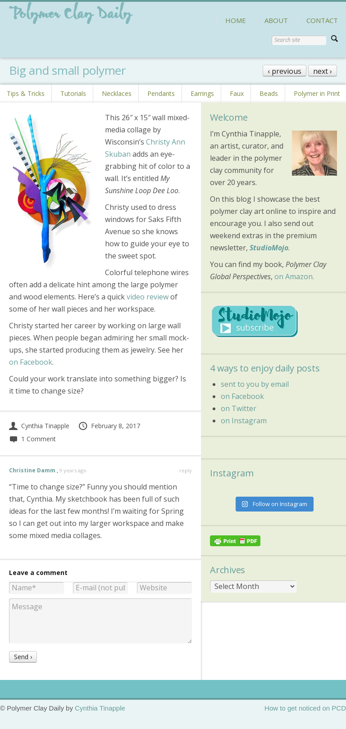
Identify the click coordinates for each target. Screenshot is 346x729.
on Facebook (30, 362)
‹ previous (284, 71)
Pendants (161, 93)
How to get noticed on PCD (305, 708)
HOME (235, 20)
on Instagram (244, 421)
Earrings (202, 93)
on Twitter (238, 408)
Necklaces (117, 93)
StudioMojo (269, 248)
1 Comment (32, 439)
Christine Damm (32, 470)
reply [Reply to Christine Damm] (185, 470)
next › (322, 71)
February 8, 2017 (109, 425)
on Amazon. (294, 276)
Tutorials (73, 93)
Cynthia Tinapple (39, 425)
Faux (237, 93)
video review (147, 297)
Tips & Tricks (26, 93)
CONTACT (322, 20)
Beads (269, 93)
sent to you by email (255, 384)
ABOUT (276, 20)
